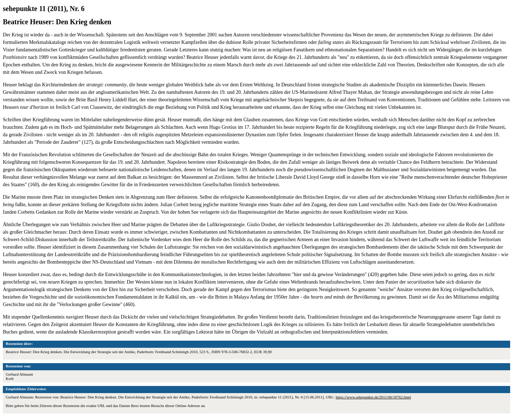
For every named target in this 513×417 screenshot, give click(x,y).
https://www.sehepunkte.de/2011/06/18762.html (373, 397)
